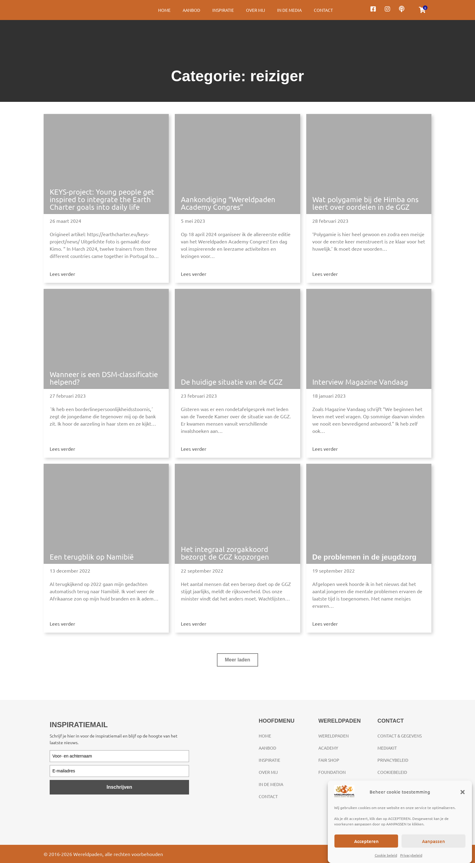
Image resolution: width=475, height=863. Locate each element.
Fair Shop (328, 760)
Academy (328, 748)
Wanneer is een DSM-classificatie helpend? (104, 378)
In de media (289, 10)
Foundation (332, 772)
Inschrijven (119, 787)
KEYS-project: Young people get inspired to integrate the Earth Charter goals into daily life (102, 199)
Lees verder (62, 274)
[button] (463, 792)
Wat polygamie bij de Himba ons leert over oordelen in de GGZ (365, 203)
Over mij (255, 10)
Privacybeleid (411, 855)
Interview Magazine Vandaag (360, 381)
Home (164, 10)
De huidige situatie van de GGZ (232, 381)
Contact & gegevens (399, 735)
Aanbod (191, 10)
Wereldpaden (333, 735)
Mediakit (387, 748)
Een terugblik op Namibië (92, 556)
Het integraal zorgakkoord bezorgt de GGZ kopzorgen (225, 553)
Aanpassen (433, 841)
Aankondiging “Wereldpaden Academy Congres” (228, 203)
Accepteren (366, 841)
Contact (323, 10)
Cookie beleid (386, 855)
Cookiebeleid (392, 772)
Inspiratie (223, 10)
